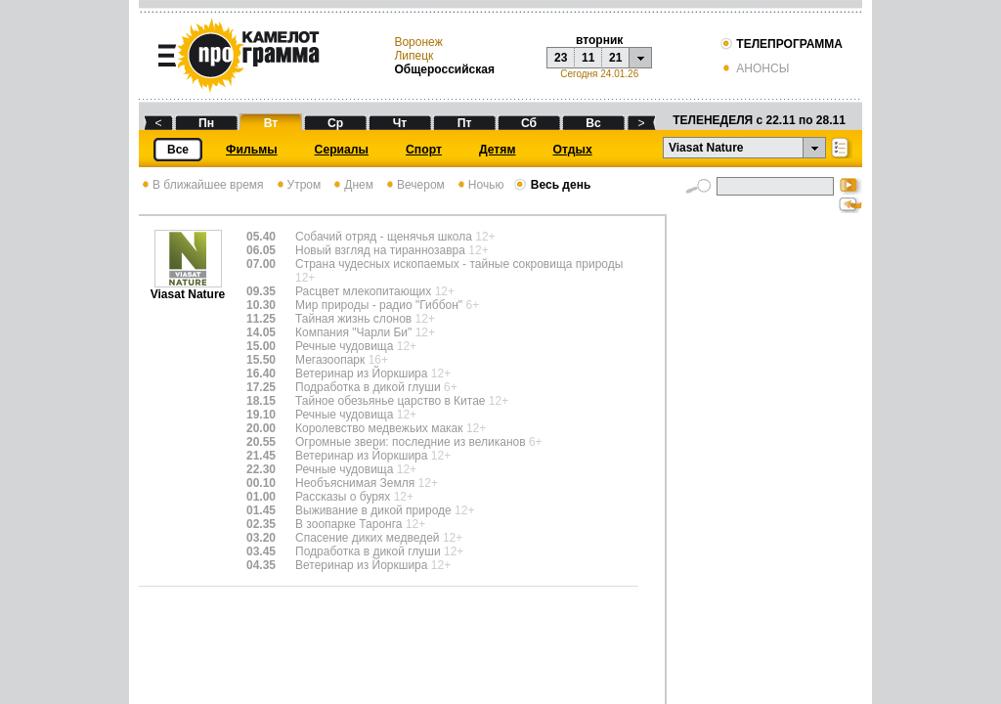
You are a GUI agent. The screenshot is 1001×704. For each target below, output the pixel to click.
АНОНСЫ (754, 68)
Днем (351, 185)
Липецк (413, 56)
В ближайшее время (201, 185)
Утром (298, 185)
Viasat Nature (188, 289)
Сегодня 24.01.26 (599, 73)
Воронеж (418, 42)
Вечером (414, 185)
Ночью (479, 185)
